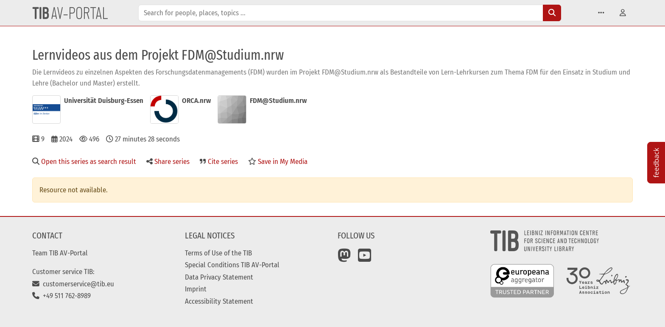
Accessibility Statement (219, 301)
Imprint (196, 289)
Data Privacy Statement (219, 277)
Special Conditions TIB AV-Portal (232, 264)
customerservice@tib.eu (73, 284)
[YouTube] (365, 258)
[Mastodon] (344, 258)
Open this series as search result (84, 161)
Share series (168, 161)
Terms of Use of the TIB (218, 253)
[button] (601, 13)
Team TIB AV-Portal (60, 253)
